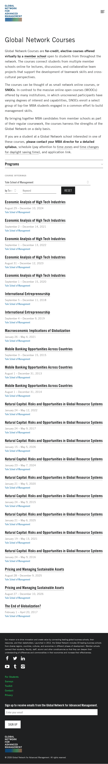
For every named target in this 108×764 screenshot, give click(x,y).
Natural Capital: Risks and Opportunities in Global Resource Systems (54, 403)
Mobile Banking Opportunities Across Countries (38, 348)
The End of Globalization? (23, 605)
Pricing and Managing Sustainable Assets (34, 569)
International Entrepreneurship (27, 293)
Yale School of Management (17, 212)
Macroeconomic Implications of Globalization (37, 330)
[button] (103, 12)
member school (35, 56)
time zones (64, 147)
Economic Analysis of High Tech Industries (35, 201)
